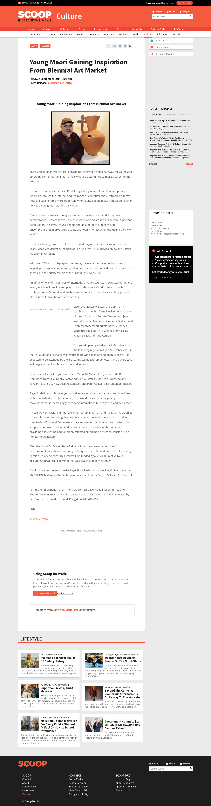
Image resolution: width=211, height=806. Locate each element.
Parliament (66, 34)
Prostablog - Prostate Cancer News (167, 233)
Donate (26, 794)
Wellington (65, 29)
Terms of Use (123, 790)
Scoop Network (77, 783)
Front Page (36, 34)
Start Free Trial (185, 2)
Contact (26, 779)
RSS (153, 164)
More (190, 164)
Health (177, 34)
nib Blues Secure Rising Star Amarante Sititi (168, 127)
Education (162, 34)
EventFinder (156, 222)
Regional (94, 34)
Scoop (31, 29)
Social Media (76, 779)
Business (109, 34)
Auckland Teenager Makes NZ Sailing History (168, 144)
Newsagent (28, 790)
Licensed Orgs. (124, 779)
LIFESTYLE (31, 639)
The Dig (82, 29)
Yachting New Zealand (163, 146)
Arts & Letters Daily (159, 228)
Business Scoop (101, 29)
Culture (148, 34)
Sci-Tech (123, 34)
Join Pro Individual (45, 593)
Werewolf (47, 29)
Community (136, 29)
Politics (81, 34)
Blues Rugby (163, 123)
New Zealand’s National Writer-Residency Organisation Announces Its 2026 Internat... (168, 139)
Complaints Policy (79, 794)
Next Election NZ (78, 790)
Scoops (51, 34)
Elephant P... (186, 158)
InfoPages (178, 29)
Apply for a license (126, 786)
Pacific (119, 29)
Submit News (29, 786)
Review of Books (158, 29)
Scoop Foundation (79, 786)
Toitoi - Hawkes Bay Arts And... (176, 152)
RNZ (170, 134)
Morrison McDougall (60, 83)
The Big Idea (156, 231)
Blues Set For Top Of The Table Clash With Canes (170, 121)
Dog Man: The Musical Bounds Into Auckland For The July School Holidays (170, 157)
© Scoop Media (30, 801)
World (136, 34)
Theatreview (156, 225)
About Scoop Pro (125, 783)
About (25, 783)
